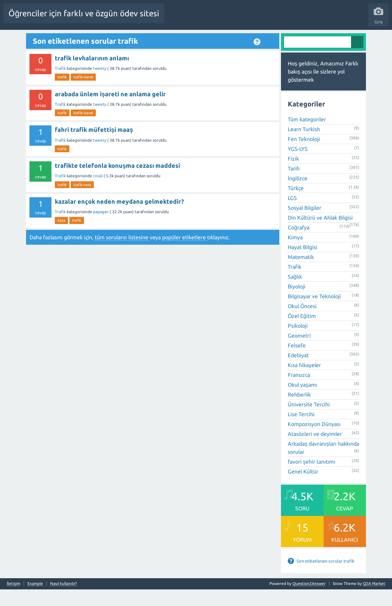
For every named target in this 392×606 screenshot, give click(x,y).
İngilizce (297, 195)
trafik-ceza (82, 201)
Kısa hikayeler (304, 382)
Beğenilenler (94, 38)
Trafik (61, 84)
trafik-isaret (83, 94)
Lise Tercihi (301, 431)
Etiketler (159, 38)
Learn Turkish (304, 146)
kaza (61, 237)
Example (35, 600)
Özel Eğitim (302, 332)
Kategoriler (185, 38)
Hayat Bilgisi (302, 264)
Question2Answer (309, 600)
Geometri (299, 352)
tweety (100, 84)
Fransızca (299, 391)
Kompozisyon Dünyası (314, 441)
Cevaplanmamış (129, 38)
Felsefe (297, 362)
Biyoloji (296, 303)
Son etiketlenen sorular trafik (325, 577)
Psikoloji (298, 342)
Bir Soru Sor (242, 38)
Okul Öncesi (302, 323)
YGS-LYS (298, 165)
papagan (101, 228)
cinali (98, 192)
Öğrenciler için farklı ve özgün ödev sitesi (83, 13)
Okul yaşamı (302, 401)
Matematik (301, 273)
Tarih (294, 185)
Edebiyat (298, 372)
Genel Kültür (303, 488)
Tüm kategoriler (307, 136)
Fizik (293, 175)
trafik (62, 94)
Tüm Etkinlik (18, 38)
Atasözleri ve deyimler (315, 450)
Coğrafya (298, 244)
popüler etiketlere (184, 253)
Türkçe (296, 205)
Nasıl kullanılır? (63, 600)
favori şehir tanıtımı (311, 478)
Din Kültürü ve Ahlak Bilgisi (320, 234)
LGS (292, 214)
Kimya (295, 254)
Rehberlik (299, 411)
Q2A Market (374, 600)
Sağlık (295, 293)
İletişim (13, 600)
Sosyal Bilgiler (304, 224)
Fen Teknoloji (304, 156)
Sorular (67, 38)
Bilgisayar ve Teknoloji (314, 313)
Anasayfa (45, 38)
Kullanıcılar (213, 38)
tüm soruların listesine (122, 253)
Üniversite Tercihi (309, 421)
